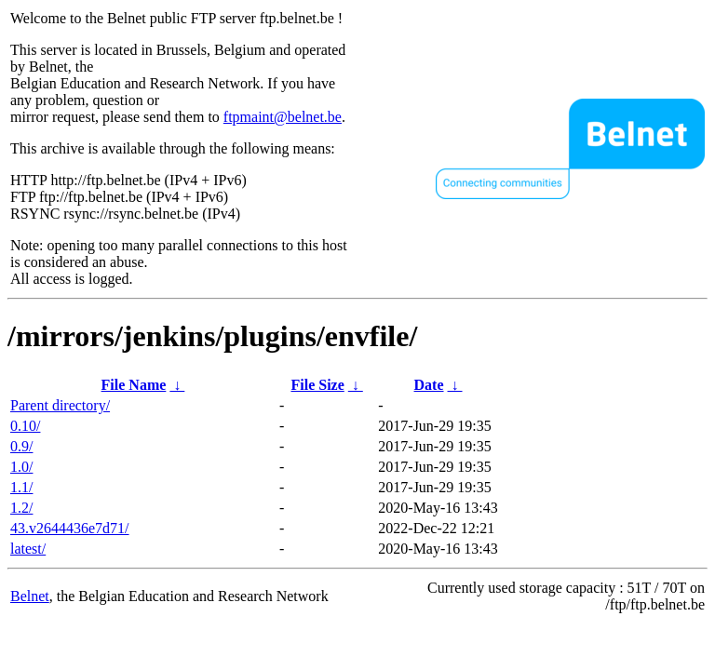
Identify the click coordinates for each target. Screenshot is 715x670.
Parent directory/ (60, 405)
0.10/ (25, 426)
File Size (317, 385)
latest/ (28, 548)
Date (429, 385)
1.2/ (21, 508)
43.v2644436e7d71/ (69, 528)
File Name (134, 385)
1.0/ (21, 467)
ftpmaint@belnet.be (282, 117)
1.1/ (21, 487)
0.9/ (21, 446)
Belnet (29, 596)
